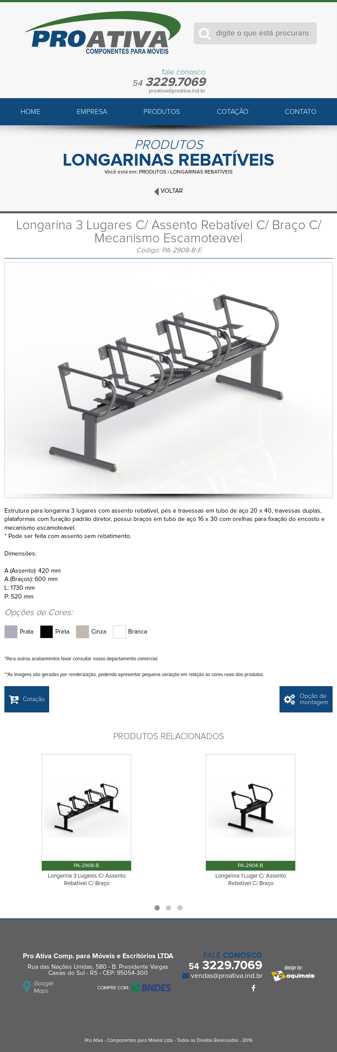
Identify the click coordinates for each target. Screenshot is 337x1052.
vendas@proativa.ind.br (225, 975)
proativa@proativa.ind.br (177, 91)
